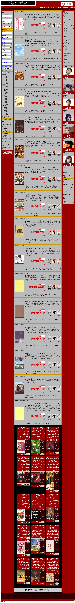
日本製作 (4, 85)
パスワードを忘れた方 (7, 23)
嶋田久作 (34, 69)
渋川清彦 (41, 121)
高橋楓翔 (35, 17)
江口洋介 (52, 93)
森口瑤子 (38, 143)
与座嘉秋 (44, 356)
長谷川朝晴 (55, 355)
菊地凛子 (30, 277)
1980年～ (5, 80)
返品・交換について (6, 141)
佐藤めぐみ (51, 381)
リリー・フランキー (39, 45)
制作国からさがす (6, 130)
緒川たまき (53, 250)
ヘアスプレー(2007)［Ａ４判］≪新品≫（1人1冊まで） (23, 429)
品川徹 (58, 16)
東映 (64, 196)
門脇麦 (48, 16)
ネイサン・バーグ (51, 95)
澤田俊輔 (42, 410)
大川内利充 (47, 121)
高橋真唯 (41, 122)
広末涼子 (39, 222)
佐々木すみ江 (53, 69)
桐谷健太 (34, 19)
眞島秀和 (53, 121)
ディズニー (65, 181)
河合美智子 (48, 252)
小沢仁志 (28, 255)
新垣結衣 (55, 276)
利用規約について (6, 145)
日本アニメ (4, 105)
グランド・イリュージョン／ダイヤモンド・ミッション (68, 33)
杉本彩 (33, 408)
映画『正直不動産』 (68, 54)
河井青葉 (28, 408)
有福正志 (42, 279)
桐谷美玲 (42, 303)
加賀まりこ (40, 69)
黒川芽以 (52, 43)
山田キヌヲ (58, 407)
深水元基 (42, 355)
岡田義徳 (50, 169)
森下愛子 (54, 145)
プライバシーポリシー (7, 144)
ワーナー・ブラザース (68, 184)
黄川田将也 (30, 45)
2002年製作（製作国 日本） (56, 581)
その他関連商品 (5, 116)
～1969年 (5, 83)
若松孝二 (29, 382)
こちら (44, 598)
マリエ (30, 279)
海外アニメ (4, 95)
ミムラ (38, 16)
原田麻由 (41, 17)
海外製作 (4, 74)
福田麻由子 (33, 222)
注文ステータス (71, 9)
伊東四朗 (48, 143)
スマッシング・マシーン (68, 80)
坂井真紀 (36, 303)
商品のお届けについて (7, 138)
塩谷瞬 (43, 329)
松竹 (64, 197)
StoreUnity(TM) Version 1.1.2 (41, 600)
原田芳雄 (34, 226)
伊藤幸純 (47, 305)
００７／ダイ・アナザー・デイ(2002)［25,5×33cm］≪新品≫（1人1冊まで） (38, 459)
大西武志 (41, 253)
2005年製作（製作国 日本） (27, 578)
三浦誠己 (55, 408)
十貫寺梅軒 (36, 279)
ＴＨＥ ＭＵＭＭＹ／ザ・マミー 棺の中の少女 (68, 26)
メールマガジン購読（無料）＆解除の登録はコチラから (7, 124)
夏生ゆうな (39, 408)
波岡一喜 (35, 122)
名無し (65, 49)
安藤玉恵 (36, 305)
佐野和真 (30, 303)
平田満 (54, 252)
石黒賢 (29, 226)
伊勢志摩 (31, 171)
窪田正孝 (41, 43)
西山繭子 (31, 356)
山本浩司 (46, 253)
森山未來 (29, 121)
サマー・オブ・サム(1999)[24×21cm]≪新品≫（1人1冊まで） (37, 496)
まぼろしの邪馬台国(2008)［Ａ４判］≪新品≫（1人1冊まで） (52, 527)
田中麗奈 (27, 143)
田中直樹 (56, 169)
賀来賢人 (30, 224)
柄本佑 (35, 43)
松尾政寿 (43, 358)
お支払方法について (6, 137)
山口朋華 (53, 67)
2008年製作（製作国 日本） (56, 548)
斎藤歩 (44, 408)
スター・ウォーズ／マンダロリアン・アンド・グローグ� (68, 18)
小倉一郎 (51, 171)
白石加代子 (28, 172)
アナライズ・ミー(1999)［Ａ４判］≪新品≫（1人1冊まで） (52, 496)
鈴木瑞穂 (46, 69)
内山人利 (48, 358)
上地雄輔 (45, 381)
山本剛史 (35, 253)
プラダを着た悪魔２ (68, 42)
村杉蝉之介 (38, 171)
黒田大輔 (46, 17)
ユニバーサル (66, 183)
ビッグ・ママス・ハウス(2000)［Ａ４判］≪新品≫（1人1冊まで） (23, 496)
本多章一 (42, 305)
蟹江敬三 (39, 172)
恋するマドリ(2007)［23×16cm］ (35, 276)
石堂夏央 (29, 253)
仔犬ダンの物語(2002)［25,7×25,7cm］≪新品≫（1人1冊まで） (52, 560)
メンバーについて (6, 143)
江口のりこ (29, 17)
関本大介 (47, 279)
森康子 (35, 224)
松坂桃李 (30, 43)
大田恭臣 (50, 356)
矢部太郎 (54, 277)
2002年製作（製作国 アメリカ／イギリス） (40, 481)
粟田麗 (48, 67)
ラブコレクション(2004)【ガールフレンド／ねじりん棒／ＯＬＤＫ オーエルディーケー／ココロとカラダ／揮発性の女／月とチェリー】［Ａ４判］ (42, 405)
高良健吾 (47, 119)
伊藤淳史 (42, 119)
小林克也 (53, 224)
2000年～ (5, 77)
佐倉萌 (52, 305)
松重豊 (56, 222)
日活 (64, 199)
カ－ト (57, 9)
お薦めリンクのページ (68, 203)
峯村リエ (43, 145)
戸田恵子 (50, 96)
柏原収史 (53, 16)
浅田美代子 (40, 332)
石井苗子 (36, 410)
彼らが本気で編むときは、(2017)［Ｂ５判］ (39, 14)
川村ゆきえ (48, 355)
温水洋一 (37, 145)
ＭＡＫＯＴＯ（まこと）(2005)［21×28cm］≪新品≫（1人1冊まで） (23, 560)
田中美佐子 (28, 19)
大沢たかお (56, 142)
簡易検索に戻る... (6, 70)
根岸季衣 (56, 171)
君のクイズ (66, 56)
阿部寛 (47, 45)
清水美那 (50, 408)
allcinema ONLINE (67, 174)
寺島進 (34, 382)
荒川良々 (39, 169)
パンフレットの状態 (6, 140)
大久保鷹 (34, 172)
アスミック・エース (68, 187)
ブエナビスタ (66, 186)
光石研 (30, 252)
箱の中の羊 (66, 45)
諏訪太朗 (41, 330)
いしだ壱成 (38, 356)
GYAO (64, 177)
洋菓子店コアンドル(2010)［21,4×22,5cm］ (38, 66)
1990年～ (5, 79)
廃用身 (65, 55)
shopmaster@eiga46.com (69, 7)
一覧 (4, 117)
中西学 (35, 277)
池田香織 (47, 224)
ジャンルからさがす (6, 131)
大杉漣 (30, 146)
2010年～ (5, 76)
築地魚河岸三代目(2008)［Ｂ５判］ (36, 142)
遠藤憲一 (52, 253)
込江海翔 (43, 16)
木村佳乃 (45, 169)
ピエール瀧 (41, 277)
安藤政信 (34, 381)
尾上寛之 (43, 67)
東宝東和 (65, 192)
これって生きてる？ (68, 43)
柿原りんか (32, 16)
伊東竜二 (53, 279)
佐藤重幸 (45, 222)
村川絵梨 (46, 43)
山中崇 (30, 122)
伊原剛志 (33, 143)
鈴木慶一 (47, 303)
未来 (64, 58)
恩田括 (46, 122)
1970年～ (5, 82)
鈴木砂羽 (58, 253)
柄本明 (43, 143)
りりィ (57, 17)
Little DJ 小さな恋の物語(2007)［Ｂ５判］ (38, 221)
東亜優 (56, 301)
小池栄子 (52, 17)
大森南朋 (35, 121)
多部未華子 (54, 119)
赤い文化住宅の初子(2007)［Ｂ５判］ (36, 301)
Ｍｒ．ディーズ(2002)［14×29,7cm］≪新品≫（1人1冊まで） (52, 459)
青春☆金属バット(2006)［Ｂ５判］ (36, 379)
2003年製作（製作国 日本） (42, 578)
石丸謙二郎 (51, 122)
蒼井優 (31, 67)
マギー (54, 143)
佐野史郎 (48, 145)
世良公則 (29, 280)
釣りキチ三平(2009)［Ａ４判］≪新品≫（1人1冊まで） (38, 527)
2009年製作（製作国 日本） (27, 549)
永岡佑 (54, 410)
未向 (32, 410)
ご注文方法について (6, 135)
